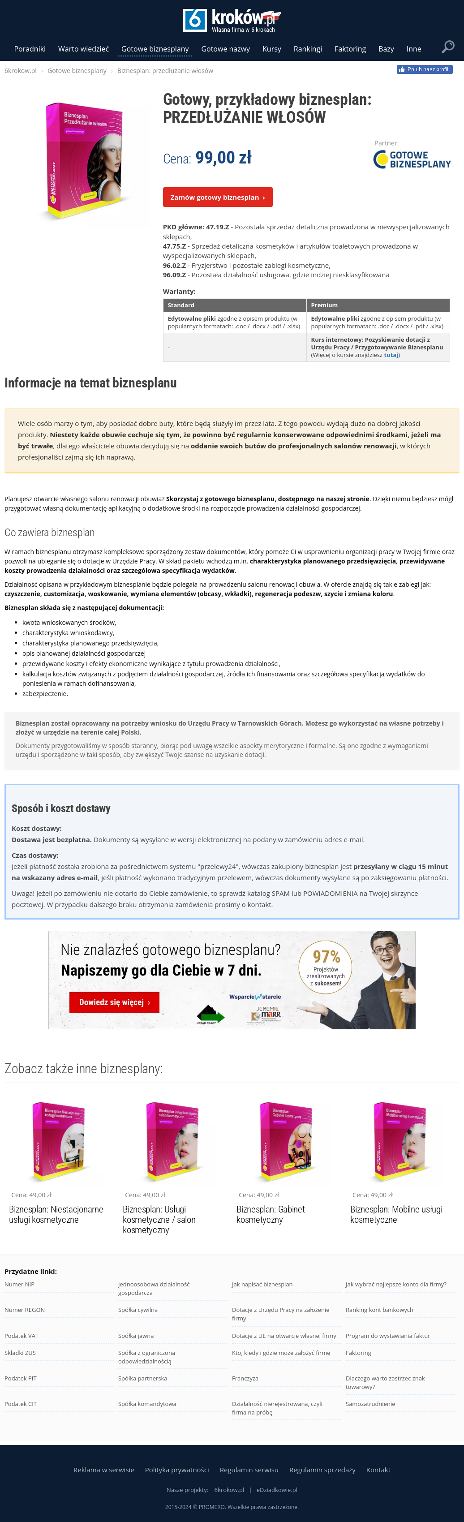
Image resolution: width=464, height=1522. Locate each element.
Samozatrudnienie (370, 1404)
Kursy (271, 49)
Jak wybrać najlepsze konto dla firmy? (396, 1284)
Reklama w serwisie (103, 1469)
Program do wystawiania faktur (388, 1336)
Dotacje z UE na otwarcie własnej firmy (284, 1336)
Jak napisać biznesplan (262, 1284)
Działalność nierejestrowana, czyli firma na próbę (277, 1408)
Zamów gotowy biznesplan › (218, 197)
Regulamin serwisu (249, 1469)
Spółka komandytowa (147, 1404)
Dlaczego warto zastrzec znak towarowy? (385, 1382)
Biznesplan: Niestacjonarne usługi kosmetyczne (56, 1214)
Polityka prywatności (177, 1469)
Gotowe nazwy (225, 49)
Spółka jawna (136, 1336)
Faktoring (358, 1353)
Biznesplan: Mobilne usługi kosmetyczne (396, 1214)
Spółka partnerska (143, 1378)
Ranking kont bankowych (379, 1310)
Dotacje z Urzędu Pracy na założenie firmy (281, 1314)
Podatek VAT (21, 1336)
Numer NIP (19, 1284)
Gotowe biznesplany (155, 49)
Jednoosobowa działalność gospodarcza (153, 1288)
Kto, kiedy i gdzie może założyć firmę (281, 1353)
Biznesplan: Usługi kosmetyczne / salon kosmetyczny (159, 1219)
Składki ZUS (20, 1353)
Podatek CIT (20, 1404)
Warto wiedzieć (83, 49)
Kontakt (378, 1469)
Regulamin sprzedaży (322, 1469)
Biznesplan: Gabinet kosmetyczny (270, 1214)
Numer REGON (24, 1310)
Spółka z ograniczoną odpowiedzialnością (146, 1357)
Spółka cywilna (138, 1310)
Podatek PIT (20, 1378)
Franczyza (245, 1378)
